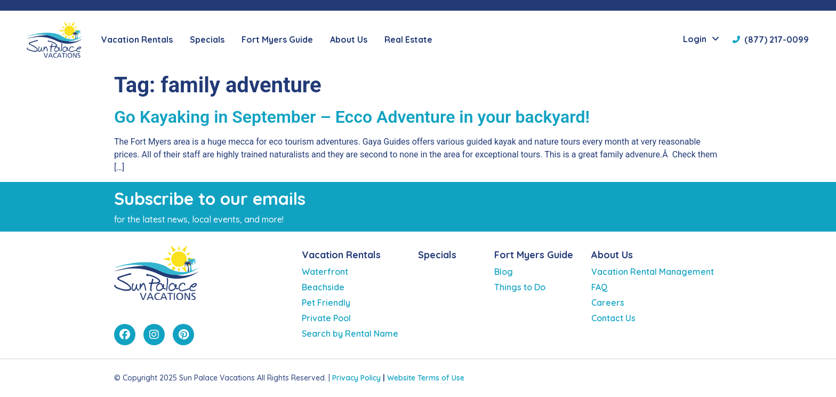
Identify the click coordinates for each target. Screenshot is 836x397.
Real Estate (408, 39)
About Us (612, 255)
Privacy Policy (356, 378)
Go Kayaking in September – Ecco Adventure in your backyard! (352, 117)
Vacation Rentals (341, 255)
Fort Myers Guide (533, 255)
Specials (207, 39)
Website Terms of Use (425, 378)
